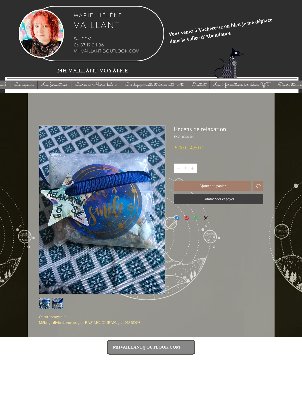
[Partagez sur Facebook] (177, 218)
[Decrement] (178, 168)
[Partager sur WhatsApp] (196, 218)
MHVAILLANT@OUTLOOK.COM (107, 51)
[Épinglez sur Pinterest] (187, 218)
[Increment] (192, 168)
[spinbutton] (185, 168)
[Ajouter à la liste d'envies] (258, 186)
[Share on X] (206, 218)
